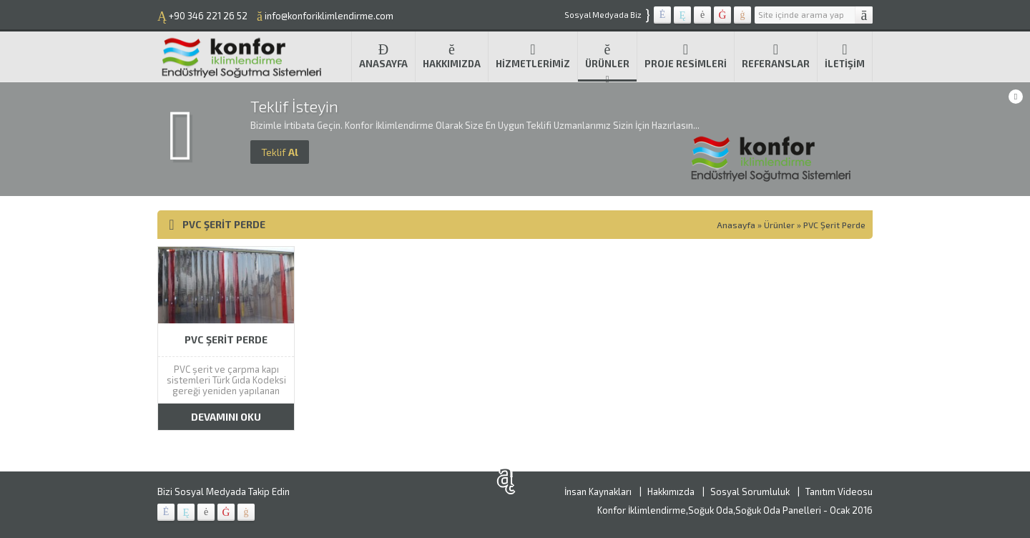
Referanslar (776, 55)
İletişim (845, 55)
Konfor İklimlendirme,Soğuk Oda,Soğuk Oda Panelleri (709, 510)
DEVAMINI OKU (226, 417)
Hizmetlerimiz (533, 55)
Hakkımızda (452, 55)
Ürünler (607, 55)
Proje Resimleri (685, 55)
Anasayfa (383, 55)
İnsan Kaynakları (598, 491)
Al (279, 152)
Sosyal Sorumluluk (750, 491)
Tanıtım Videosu (839, 491)
